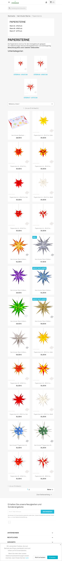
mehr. (27, 558)
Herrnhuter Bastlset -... (18, 135)
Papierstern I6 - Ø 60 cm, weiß (43, 414)
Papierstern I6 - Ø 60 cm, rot (19, 414)
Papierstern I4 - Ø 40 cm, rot (19, 197)
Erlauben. (52, 557)
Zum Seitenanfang (44, 494)
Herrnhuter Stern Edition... (18, 259)
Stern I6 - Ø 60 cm (16, 28)
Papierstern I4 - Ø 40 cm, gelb (43, 135)
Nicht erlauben (40, 557)
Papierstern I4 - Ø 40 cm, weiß (43, 197)
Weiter (50, 490)
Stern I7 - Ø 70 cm (16, 31)
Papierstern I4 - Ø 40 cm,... (18, 166)
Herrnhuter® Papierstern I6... (19, 445)
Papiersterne (18, 21)
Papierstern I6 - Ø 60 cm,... (18, 383)
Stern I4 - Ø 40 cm (16, 26)
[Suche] (17, 8)
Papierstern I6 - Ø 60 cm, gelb (43, 352)
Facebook (9, 522)
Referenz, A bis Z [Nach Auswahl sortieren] (31, 104)
